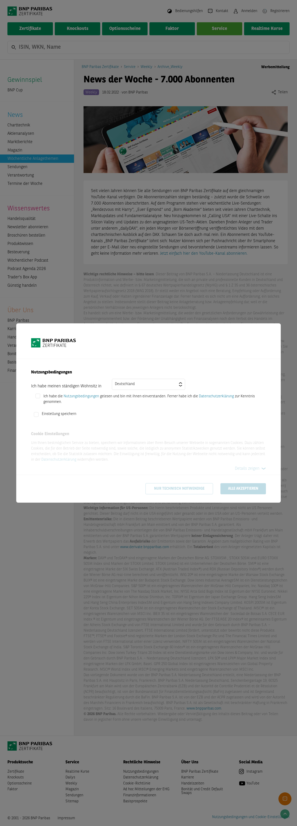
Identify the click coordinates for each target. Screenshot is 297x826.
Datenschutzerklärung (216, 396)
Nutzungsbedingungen (81, 396)
